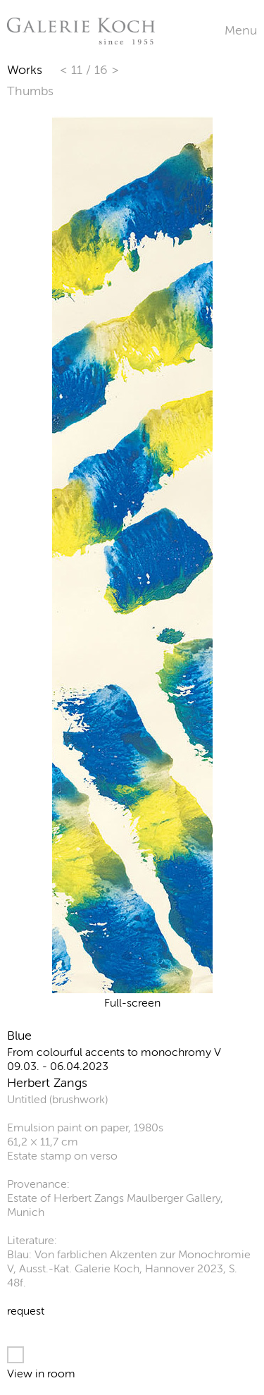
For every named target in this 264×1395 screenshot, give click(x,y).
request (25, 1310)
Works (24, 70)
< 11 (73, 70)
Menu (241, 30)
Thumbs (30, 91)
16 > (106, 70)
